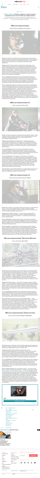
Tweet (33, 409)
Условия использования (6, 464)
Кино (17, 11)
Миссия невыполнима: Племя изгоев (15, 399)
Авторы (3, 458)
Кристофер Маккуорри (10, 414)
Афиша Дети (13, 455)
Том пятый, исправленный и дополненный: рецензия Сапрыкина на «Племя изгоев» (5, 438)
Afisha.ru (12, 453)
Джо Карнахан (8, 420)
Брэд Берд (15, 410)
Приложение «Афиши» (15, 456)
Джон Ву (13, 420)
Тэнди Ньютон (8, 424)
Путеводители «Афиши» (15, 458)
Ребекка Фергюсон (9, 415)
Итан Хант (8, 421)
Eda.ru (12, 461)
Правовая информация (6, 468)
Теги (2, 456)
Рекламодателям (5, 453)
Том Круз (10, 409)
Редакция (3, 455)
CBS (6, 409)
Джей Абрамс (8, 425)
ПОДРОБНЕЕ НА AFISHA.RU (20, 401)
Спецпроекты (4, 461)
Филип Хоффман (9, 410)
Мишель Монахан (9, 423)
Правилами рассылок (23, 470)
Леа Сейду (15, 413)
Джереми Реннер (9, 413)
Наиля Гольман (8, 427)
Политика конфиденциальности (6, 466)
